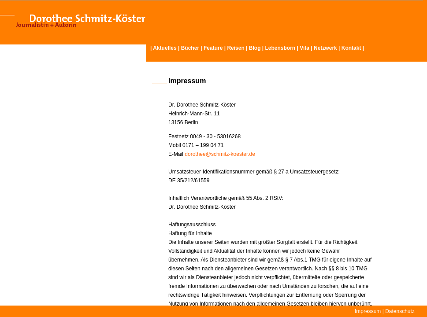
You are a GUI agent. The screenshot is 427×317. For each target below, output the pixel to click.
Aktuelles (164, 48)
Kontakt (351, 48)
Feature (213, 48)
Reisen (235, 48)
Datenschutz (400, 311)
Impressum (368, 311)
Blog (255, 48)
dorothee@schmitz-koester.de (220, 154)
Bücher (190, 48)
